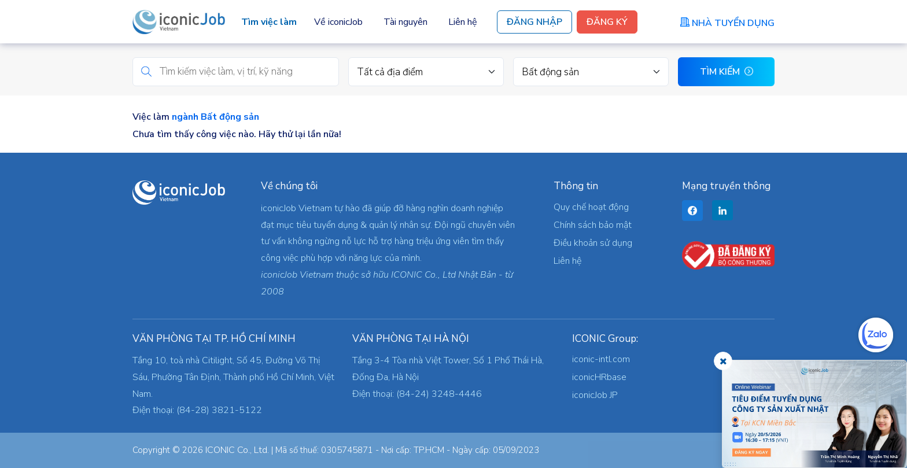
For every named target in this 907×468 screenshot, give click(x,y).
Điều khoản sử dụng (593, 243)
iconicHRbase (599, 377)
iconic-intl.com (601, 359)
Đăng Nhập (534, 22)
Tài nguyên (405, 22)
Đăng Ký (607, 22)
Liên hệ (462, 22)
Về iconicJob (338, 22)
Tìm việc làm (269, 22)
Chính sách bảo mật (593, 225)
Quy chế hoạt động (591, 207)
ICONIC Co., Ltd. (237, 450)
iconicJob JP (595, 395)
